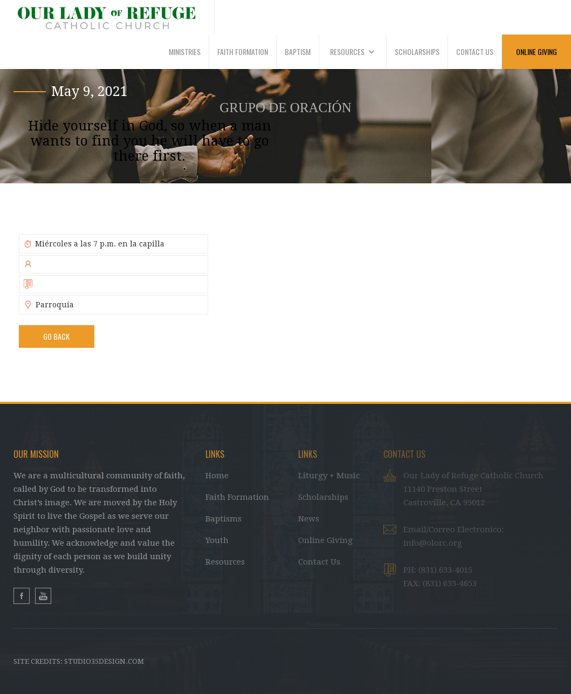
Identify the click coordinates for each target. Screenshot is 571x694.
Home (217, 475)
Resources (225, 562)
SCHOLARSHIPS (417, 51)
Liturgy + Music (329, 475)
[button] (353, 52)
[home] (107, 17)
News (308, 519)
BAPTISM (298, 51)
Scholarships (323, 497)
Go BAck (56, 336)
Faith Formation (237, 497)
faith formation (242, 51)
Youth (217, 540)
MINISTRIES (185, 51)
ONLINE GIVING (536, 51)
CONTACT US (474, 51)
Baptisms (223, 519)
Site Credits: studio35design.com (78, 661)
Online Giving (325, 540)
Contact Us (319, 562)
